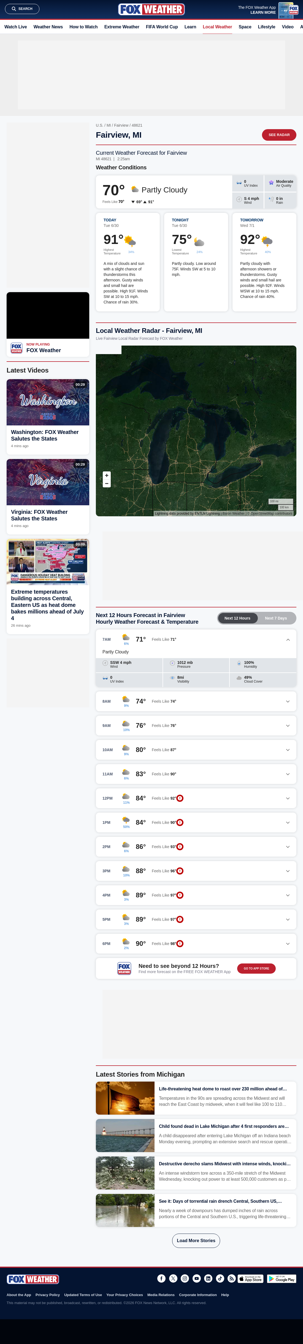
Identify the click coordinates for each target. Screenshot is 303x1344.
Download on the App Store (250, 1278)
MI (109, 125)
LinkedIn (208, 1278)
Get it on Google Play (281, 1278)
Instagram (185, 1278)
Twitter (173, 1278)
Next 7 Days (276, 618)
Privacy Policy (48, 1295)
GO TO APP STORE (256, 968)
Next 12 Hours (237, 618)
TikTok (220, 1278)
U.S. (99, 125)
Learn (190, 27)
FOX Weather (43, 350)
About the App (19, 1295)
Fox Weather (151, 9)
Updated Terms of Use (83, 1295)
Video (288, 27)
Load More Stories (196, 1240)
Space (245, 27)
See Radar (279, 135)
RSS (232, 1278)
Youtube (197, 1278)
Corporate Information (198, 1295)
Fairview (121, 125)
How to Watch (83, 27)
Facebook (161, 1278)
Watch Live (15, 27)
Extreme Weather (121, 27)
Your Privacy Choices (124, 1295)
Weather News (48, 27)
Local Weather (217, 27)
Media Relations (161, 1295)
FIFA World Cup (162, 27)
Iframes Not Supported (196, 431)
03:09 (80, 544)
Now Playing (38, 344)
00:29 (80, 384)
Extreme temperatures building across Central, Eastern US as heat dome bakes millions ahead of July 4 (47, 605)
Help (225, 1295)
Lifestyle (266, 27)
